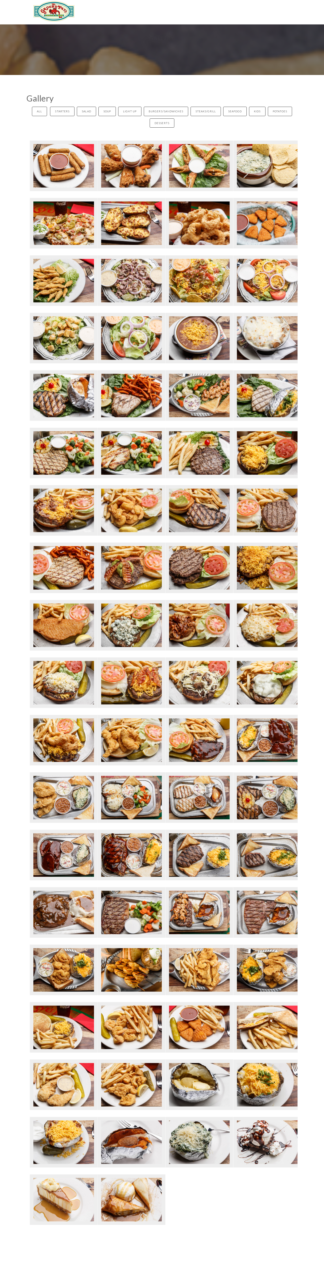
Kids (257, 111)
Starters (62, 111)
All (39, 111)
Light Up (130, 111)
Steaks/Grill (205, 111)
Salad (86, 111)
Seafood (235, 111)
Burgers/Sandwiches (166, 111)
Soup (107, 111)
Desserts (162, 123)
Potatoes (280, 111)
